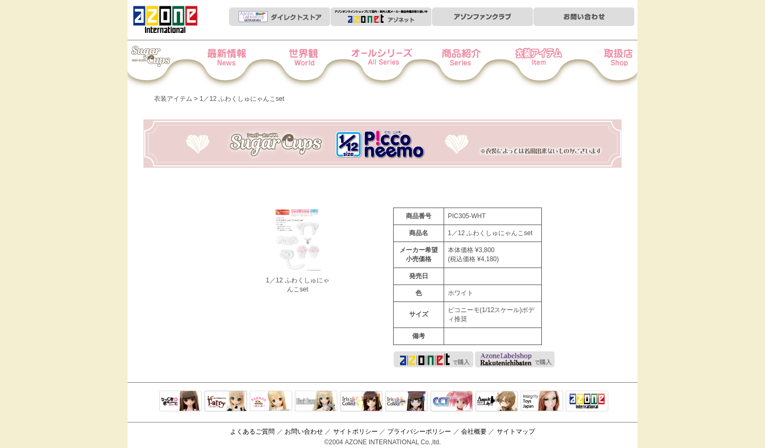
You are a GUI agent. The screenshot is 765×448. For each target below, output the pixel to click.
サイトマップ (516, 431)
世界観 (310, 64)
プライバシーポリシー (419, 431)
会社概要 (474, 431)
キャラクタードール (451, 402)
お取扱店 (601, 64)
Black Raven (316, 402)
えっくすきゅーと (180, 402)
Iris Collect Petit (164, 64)
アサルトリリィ (496, 402)
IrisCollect (361, 402)
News (237, 64)
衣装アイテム (528, 64)
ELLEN (406, 402)
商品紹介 (455, 64)
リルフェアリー (226, 402)
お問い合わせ (304, 431)
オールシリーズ (382, 64)
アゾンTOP (587, 402)
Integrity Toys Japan (542, 402)
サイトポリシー (355, 431)
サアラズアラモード (271, 402)
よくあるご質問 (252, 431)
